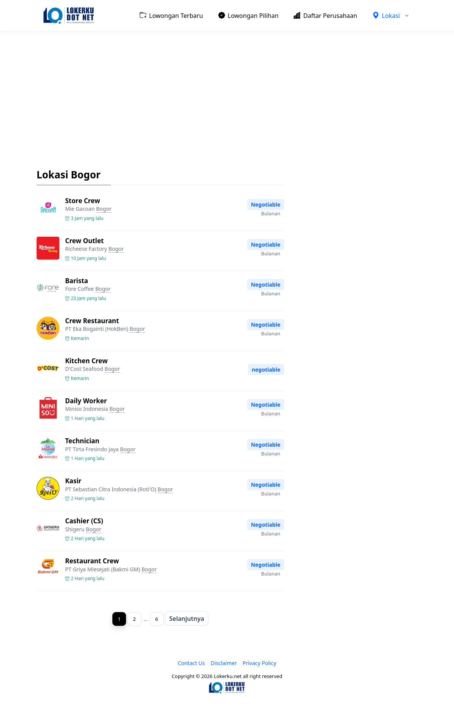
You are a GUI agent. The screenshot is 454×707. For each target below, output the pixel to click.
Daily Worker (86, 400)
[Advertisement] (227, 93)
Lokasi (394, 15)
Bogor (103, 208)
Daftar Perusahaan (325, 15)
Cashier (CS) (84, 520)
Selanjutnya (188, 619)
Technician (82, 440)
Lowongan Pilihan (248, 15)
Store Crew (82, 200)
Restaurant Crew (92, 560)
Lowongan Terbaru (171, 15)
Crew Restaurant (92, 320)
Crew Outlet (84, 240)
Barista (76, 280)
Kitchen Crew (86, 360)
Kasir (73, 480)
